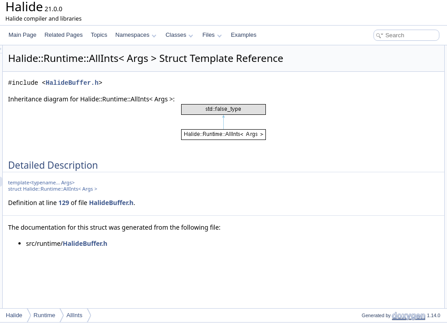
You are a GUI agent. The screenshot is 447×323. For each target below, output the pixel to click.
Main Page (22, 34)
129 (175, 215)
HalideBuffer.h (184, 95)
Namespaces (135, 34)
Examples (243, 34)
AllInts (74, 315)
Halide (14, 315)
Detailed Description (371, 50)
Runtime (44, 315)
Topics (99, 34)
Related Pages (63, 34)
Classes (179, 34)
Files (211, 34)
